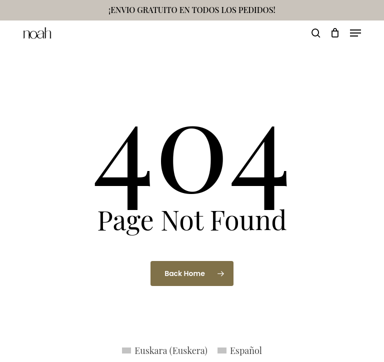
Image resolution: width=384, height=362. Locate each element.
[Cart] (335, 33)
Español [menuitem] (246, 350)
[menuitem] (164, 350)
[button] (355, 33)
